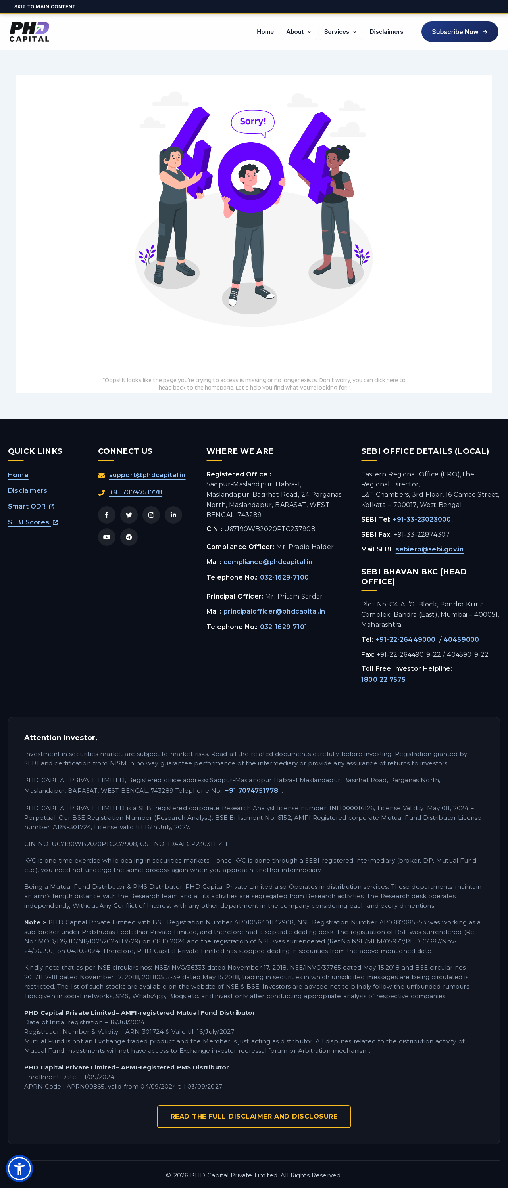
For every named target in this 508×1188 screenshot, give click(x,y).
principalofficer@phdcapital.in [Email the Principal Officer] (274, 611)
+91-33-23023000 (422, 519)
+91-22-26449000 (405, 639)
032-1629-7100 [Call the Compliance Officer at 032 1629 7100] (284, 577)
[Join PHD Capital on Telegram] (129, 537)
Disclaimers (27, 490)
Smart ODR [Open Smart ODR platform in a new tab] (31, 506)
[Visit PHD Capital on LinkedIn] (173, 515)
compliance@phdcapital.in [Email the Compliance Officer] (268, 562)
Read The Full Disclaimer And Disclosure (254, 1116)
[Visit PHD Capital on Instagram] (151, 515)
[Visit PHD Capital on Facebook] (106, 515)
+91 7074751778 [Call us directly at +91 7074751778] (136, 492)
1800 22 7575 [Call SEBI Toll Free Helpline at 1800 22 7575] (383, 679)
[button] (459, 32)
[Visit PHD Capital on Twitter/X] (129, 515)
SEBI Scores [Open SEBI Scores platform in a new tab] (33, 522)
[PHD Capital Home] (29, 32)
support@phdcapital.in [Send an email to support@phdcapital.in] (147, 475)
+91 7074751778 (252, 790)
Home (18, 475)
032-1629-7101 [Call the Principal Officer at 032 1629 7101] (284, 627)
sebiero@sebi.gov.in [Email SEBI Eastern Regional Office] (430, 549)
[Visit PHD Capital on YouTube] (106, 537)
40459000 (461, 639)
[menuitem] (264, 32)
